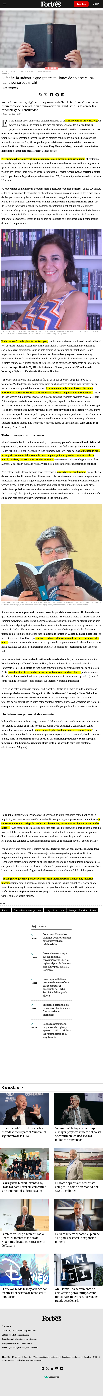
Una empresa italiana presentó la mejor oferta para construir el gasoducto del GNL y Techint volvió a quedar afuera (56, 987)
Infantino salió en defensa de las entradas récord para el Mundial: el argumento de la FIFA (23, 1132)
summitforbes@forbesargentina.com (22, 1339)
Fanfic (5, 910)
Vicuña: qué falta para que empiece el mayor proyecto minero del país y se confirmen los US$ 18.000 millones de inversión (78, 1134)
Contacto (27, 1357)
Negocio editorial (55, 910)
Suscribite (81, 4)
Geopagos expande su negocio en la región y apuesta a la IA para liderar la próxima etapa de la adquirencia (57, 1031)
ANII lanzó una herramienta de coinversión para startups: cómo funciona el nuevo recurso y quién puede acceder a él (77, 1295)
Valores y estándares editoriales (46, 1357)
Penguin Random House (82, 910)
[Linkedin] (61, 1368)
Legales (87, 1357)
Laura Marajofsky (9, 88)
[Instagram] (52, 1368)
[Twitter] (47, 1368)
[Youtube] (57, 1368)
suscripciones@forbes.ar (22, 1343)
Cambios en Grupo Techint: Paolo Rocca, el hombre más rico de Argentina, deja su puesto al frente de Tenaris (23, 1240)
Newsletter (16, 1357)
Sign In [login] (96, 4)
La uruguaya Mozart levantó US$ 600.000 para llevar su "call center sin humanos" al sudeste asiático (23, 1187)
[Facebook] (43, 1368)
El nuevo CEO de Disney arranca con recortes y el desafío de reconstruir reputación (24, 1293)
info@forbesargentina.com (19, 1335)
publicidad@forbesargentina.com (23, 1331)
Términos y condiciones (72, 1357)
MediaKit (6, 1357)
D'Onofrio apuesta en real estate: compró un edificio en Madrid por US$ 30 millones (76, 1187)
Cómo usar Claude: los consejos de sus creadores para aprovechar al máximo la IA (57, 939)
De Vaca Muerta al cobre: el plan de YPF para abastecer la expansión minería (77, 1238)
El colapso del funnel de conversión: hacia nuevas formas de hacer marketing (56, 1010)
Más (55, 925)
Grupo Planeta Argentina (27, 910)
